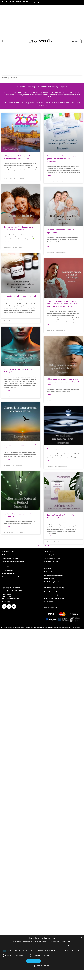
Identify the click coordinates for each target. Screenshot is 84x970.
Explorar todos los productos (11, 556)
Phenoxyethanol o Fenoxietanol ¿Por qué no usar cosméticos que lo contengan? (62, 158)
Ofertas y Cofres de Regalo (10, 559)
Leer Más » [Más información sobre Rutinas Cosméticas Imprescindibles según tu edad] (49, 246)
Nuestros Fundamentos (9, 574)
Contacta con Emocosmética (53, 559)
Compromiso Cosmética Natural (12, 578)
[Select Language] (39, 2)
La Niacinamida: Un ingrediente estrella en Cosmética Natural (20, 297)
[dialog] (42, 952)
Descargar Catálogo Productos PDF (13, 563)
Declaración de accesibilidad (53, 576)
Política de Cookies (50, 573)
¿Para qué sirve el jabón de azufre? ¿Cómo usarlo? (61, 517)
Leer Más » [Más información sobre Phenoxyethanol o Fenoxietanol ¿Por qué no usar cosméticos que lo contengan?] (49, 175)
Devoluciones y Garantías (52, 583)
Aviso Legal (47, 569)
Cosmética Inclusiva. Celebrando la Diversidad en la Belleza (18, 228)
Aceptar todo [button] (33, 961)
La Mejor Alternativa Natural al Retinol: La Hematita (20, 516)
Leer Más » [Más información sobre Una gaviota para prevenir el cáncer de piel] (7, 460)
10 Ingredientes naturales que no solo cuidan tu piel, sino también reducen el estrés (63, 382)
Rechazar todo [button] (50, 961)
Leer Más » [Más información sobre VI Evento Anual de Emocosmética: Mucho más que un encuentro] (7, 172)
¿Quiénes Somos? (7, 571)
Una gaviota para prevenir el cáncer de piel (20, 447)
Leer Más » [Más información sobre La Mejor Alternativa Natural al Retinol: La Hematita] (7, 527)
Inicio (3, 77)
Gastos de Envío (49, 579)
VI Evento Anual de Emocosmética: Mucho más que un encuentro (18, 157)
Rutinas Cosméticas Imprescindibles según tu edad (61, 231)
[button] (42, 966)
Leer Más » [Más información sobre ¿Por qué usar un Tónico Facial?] (49, 461)
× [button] (81, 937)
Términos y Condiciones (51, 566)
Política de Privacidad (51, 563)
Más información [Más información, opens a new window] (52, 947)
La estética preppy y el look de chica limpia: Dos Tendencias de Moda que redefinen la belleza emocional (62, 304)
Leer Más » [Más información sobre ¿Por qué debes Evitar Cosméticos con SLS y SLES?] (7, 391)
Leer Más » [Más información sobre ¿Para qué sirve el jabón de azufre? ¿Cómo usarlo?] (49, 537)
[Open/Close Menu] (3, 41)
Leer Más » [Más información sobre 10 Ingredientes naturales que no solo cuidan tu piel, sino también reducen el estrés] (49, 395)
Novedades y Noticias (51, 556)
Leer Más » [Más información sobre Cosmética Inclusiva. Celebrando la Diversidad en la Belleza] (7, 242)
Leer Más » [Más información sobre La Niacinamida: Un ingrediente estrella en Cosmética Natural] (7, 315)
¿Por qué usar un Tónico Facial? (59, 449)
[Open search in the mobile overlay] (73, 41)
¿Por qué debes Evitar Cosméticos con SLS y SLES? (19, 371)
